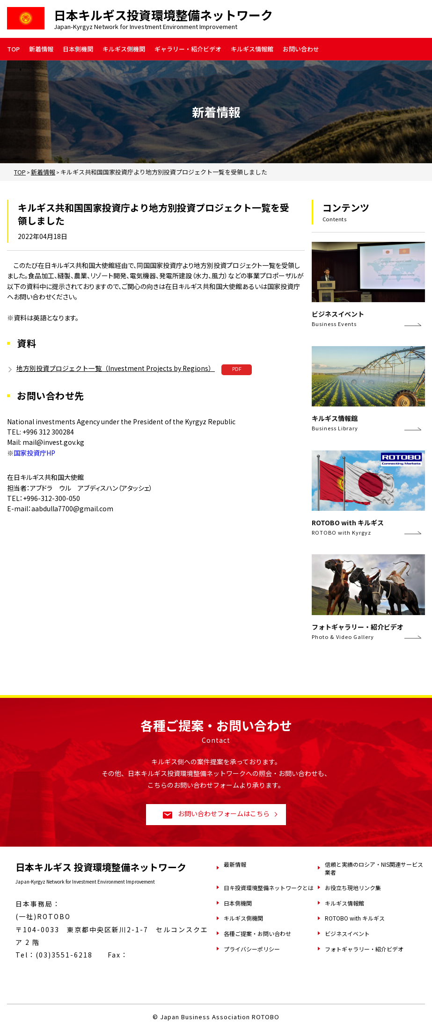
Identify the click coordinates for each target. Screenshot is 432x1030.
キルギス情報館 (252, 49)
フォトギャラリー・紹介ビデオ (364, 949)
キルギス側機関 (124, 49)
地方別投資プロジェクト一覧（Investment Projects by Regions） (115, 368)
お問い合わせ (301, 49)
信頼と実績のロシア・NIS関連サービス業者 (374, 868)
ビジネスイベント (347, 933)
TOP (13, 49)
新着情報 (41, 49)
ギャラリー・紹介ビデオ (187, 49)
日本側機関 (78, 49)
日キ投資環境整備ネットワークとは (269, 888)
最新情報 (235, 864)
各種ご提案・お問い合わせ (257, 933)
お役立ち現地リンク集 (353, 888)
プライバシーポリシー (252, 949)
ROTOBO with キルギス (355, 918)
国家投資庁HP (34, 452)
